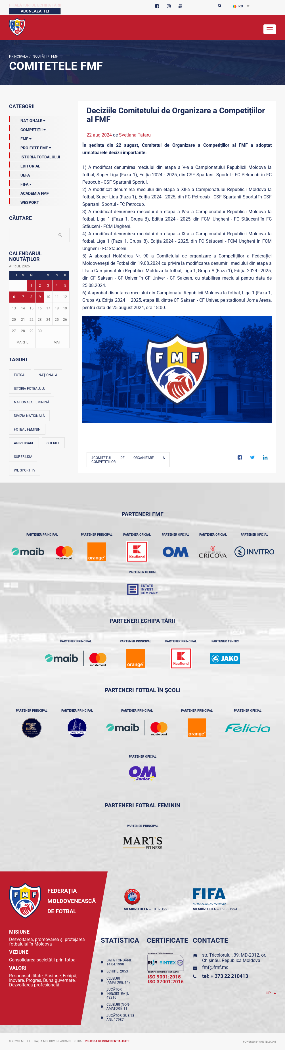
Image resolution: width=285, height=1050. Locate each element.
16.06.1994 (228, 909)
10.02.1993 (160, 909)
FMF (54, 56)
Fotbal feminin (27, 429)
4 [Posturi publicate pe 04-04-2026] (57, 286)
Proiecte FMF (30, 146)
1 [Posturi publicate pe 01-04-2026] (31, 286)
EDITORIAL (24, 165)
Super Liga (23, 457)
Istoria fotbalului (30, 389)
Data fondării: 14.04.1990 (119, 962)
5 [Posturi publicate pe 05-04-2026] (65, 286)
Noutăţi (39, 56)
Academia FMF (29, 192)
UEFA (19, 174)
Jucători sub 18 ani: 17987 (120, 1018)
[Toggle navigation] (269, 29)
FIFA (20, 183)
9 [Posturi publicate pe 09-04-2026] (40, 297)
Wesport (24, 201)
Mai (57, 342)
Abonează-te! (35, 11)
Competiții (27, 128)
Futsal (20, 375)
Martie (22, 342)
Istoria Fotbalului (34, 155)
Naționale (27, 119)
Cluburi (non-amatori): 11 (118, 1007)
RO (238, 6)
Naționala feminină (31, 402)
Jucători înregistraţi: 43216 (117, 993)
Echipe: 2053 (118, 971)
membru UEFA (136, 909)
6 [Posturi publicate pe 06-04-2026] (14, 297)
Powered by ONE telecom (259, 1041)
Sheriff (53, 443)
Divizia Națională (29, 416)
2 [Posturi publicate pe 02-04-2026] (40, 286)
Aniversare (24, 443)
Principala (18, 56)
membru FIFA (204, 909)
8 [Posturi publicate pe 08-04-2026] (31, 297)
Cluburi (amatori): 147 (119, 980)
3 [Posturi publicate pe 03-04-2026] (48, 286)
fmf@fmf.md (215, 967)
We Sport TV (24, 470)
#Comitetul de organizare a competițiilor (128, 460)
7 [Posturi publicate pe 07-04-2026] (23, 297)
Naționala (48, 375)
